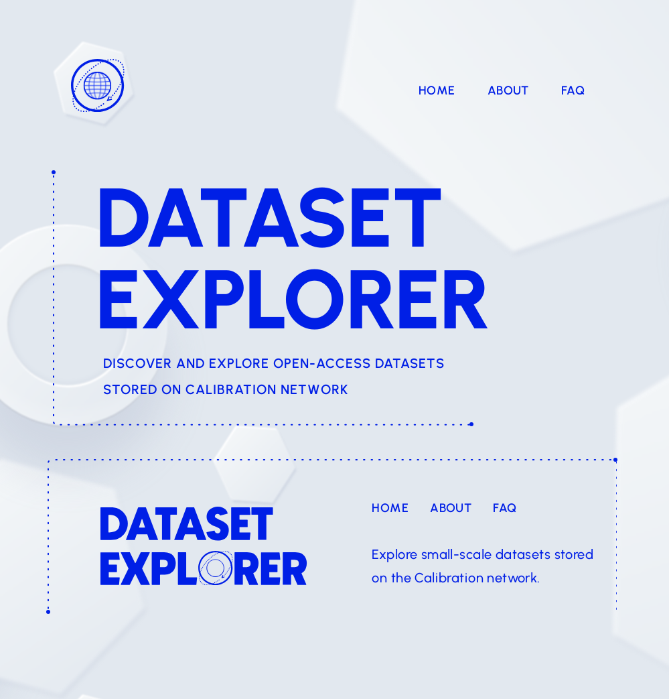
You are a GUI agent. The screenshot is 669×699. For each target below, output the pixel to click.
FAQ (573, 90)
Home (437, 90)
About (508, 90)
